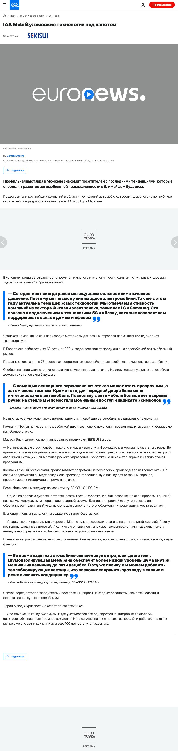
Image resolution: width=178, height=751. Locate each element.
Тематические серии (32, 16)
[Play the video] (89, 94)
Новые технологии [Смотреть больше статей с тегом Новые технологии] (69, 661)
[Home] (4, 15)
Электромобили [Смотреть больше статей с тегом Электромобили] (105, 661)
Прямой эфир (162, 4)
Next (12, 16)
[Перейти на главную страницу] (14, 5)
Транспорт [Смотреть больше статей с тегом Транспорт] (36, 661)
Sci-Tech (54, 16)
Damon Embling (15, 155)
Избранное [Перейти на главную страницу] (16, 741)
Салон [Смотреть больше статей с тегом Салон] (12, 661)
